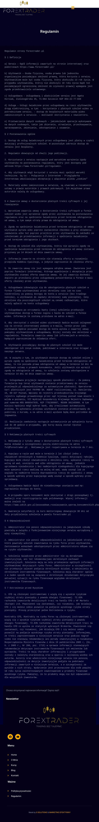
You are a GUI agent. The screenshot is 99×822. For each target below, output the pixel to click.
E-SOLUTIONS (41, 812)
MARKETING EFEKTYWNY (59, 812)
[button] (72, 8)
